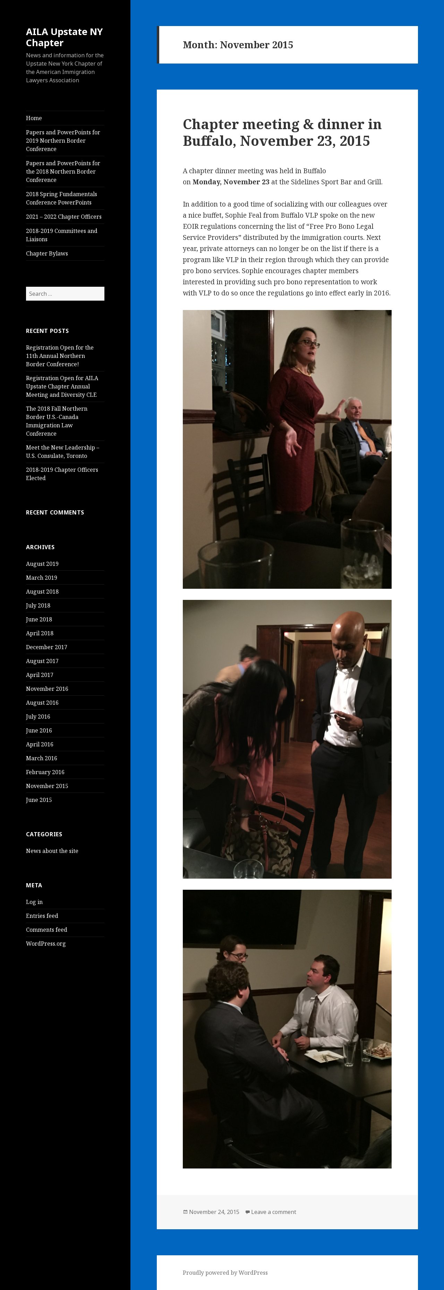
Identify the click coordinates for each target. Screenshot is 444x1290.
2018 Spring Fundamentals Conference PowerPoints (61, 198)
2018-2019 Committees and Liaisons (61, 235)
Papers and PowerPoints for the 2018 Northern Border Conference (63, 171)
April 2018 (39, 633)
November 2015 (47, 786)
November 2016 (47, 689)
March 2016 (41, 758)
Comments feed (46, 929)
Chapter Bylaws (47, 253)
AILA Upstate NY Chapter (64, 37)
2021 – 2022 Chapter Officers (64, 216)
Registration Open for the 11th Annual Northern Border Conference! (60, 356)
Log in (34, 902)
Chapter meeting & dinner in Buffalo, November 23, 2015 (282, 132)
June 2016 (39, 730)
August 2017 (42, 661)
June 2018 (39, 619)
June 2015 (39, 800)
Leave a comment (273, 1212)
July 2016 (38, 716)
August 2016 (42, 702)
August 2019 (42, 564)
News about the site (52, 851)
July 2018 (38, 605)
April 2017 (39, 675)
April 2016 (39, 744)
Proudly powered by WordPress (225, 1272)
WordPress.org (46, 943)
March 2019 (41, 577)
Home (34, 118)
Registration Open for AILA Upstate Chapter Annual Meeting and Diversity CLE (62, 386)
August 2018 (42, 591)
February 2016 (45, 772)
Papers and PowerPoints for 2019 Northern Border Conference (63, 140)
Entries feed (42, 916)
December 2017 (46, 647)
